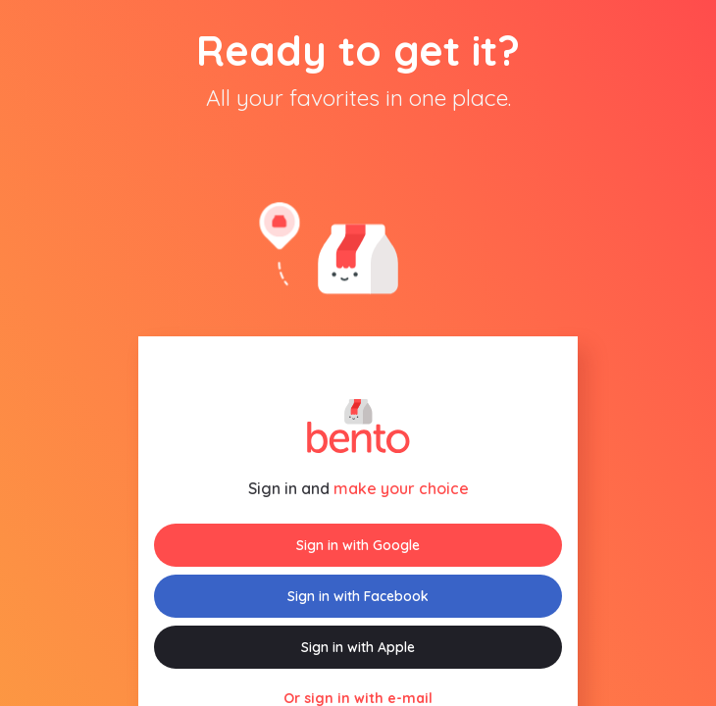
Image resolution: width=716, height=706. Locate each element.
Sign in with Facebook (358, 596)
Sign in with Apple (358, 647)
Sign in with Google (358, 545)
